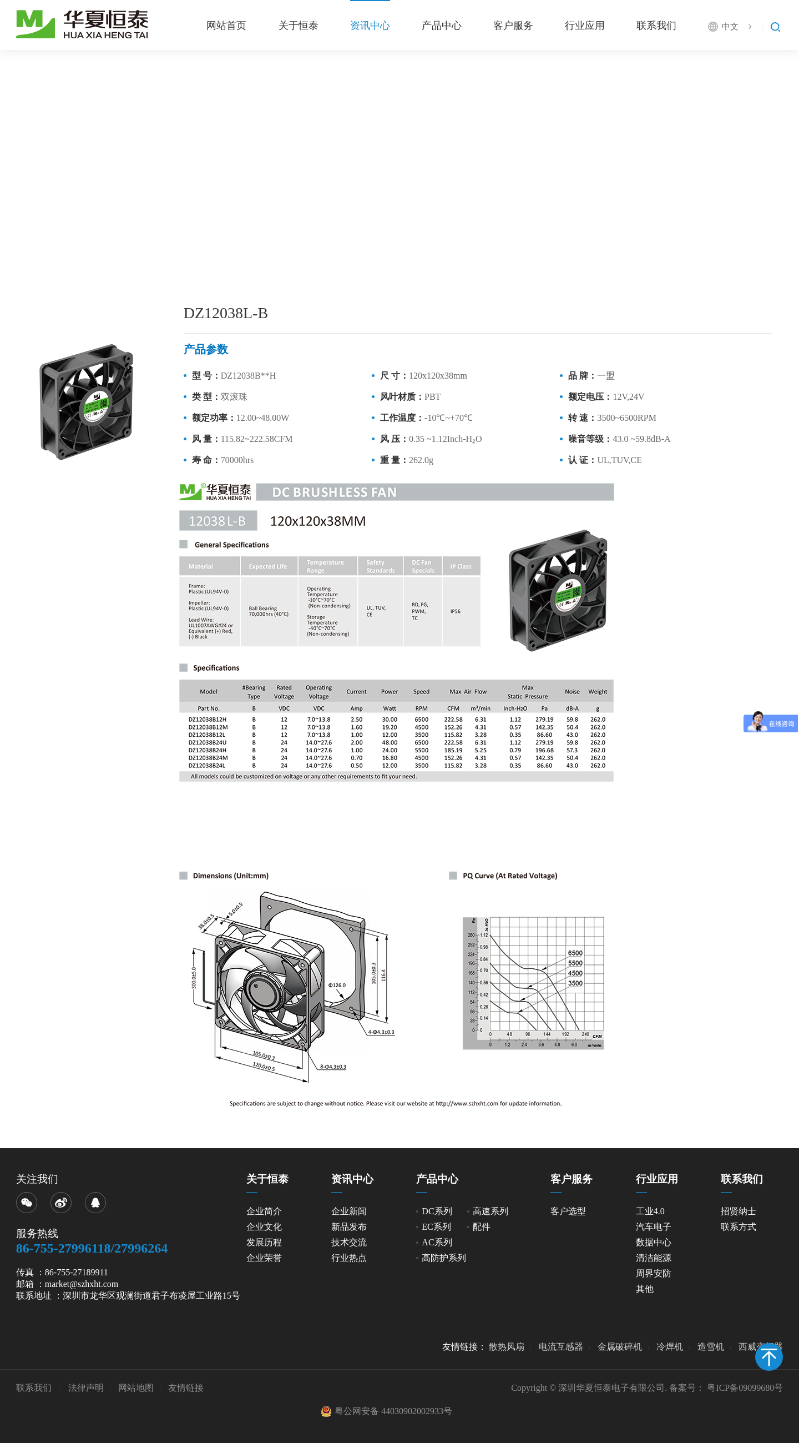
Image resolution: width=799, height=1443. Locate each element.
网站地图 (136, 1387)
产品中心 (441, 25)
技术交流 (349, 1242)
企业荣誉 (264, 1258)
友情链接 (186, 1387)
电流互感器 (561, 1346)
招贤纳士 (738, 1211)
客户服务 (512, 25)
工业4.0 (650, 1211)
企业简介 (264, 1211)
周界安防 (653, 1273)
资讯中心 (368, 25)
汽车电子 (653, 1226)
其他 (645, 1289)
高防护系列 (444, 1258)
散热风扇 (506, 1346)
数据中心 (653, 1242)
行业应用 (584, 25)
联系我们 (656, 25)
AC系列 (437, 1242)
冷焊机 (669, 1346)
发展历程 (264, 1242)
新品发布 (349, 1226)
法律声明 (86, 1387)
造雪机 (710, 1346)
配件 (481, 1226)
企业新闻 (349, 1211)
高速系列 (490, 1211)
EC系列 (436, 1226)
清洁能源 (653, 1258)
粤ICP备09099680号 (745, 1387)
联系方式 (738, 1226)
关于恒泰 (297, 25)
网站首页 (225, 25)
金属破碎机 (620, 1346)
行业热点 (349, 1258)
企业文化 (264, 1226)
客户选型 (568, 1211)
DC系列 (437, 1211)
